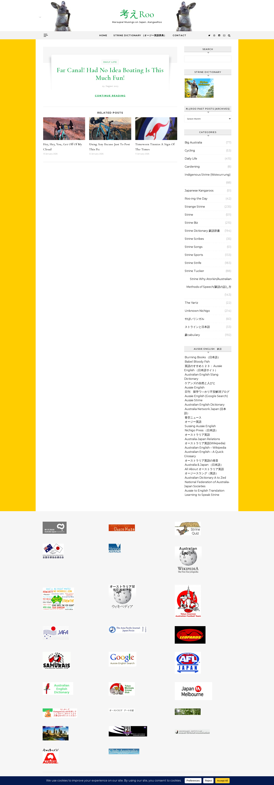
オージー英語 (193, 421)
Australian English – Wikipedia (205, 447)
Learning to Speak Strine (202, 494)
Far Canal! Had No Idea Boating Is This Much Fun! (110, 74)
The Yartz (191, 302)
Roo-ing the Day (196, 198)
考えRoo (137, 14)
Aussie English (194, 387)
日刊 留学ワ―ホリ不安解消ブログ (207, 391)
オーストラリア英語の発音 (201, 460)
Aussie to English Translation (204, 490)
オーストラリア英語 (197, 434)
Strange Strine (195, 206)
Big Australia (193, 142)
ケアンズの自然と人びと (200, 383)
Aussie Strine (194, 400)
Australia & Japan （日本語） (204, 464)
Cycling (190, 150)
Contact (179, 35)
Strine (189, 214)
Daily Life (110, 62)
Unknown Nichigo (197, 310)
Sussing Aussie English (200, 426)
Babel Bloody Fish (197, 361)
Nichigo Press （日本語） (201, 430)
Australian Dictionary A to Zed (205, 477)
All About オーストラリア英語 (204, 469)
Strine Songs (193, 247)
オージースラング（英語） (201, 473)
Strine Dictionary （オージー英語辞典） (139, 35)
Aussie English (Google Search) (206, 396)
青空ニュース (193, 417)
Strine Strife (193, 263)
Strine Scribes (194, 238)
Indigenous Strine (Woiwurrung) (207, 174)
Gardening (192, 166)
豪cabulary (192, 335)
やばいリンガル (194, 319)
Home (103, 35)
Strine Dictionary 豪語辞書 (202, 230)
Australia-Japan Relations (202, 439)
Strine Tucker (194, 271)
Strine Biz (191, 222)
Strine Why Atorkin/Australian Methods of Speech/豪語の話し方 (208, 283)
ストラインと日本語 (197, 327)
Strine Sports (194, 255)
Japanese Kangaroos (199, 190)
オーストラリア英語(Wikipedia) (205, 443)
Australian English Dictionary (205, 404)
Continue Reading (110, 95)
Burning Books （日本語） (202, 357)
